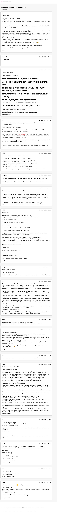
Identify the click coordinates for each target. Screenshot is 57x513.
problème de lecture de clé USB (13, 7)
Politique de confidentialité (38, 508)
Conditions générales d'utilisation (24, 508)
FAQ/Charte (13, 508)
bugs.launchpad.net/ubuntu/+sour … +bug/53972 (14, 423)
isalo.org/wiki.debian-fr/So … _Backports (19, 307)
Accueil (2, 508)
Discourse (9, 511)
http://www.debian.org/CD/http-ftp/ (10, 272)
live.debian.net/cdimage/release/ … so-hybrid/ (13, 222)
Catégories (7, 508)
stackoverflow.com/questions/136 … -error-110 (13, 190)
